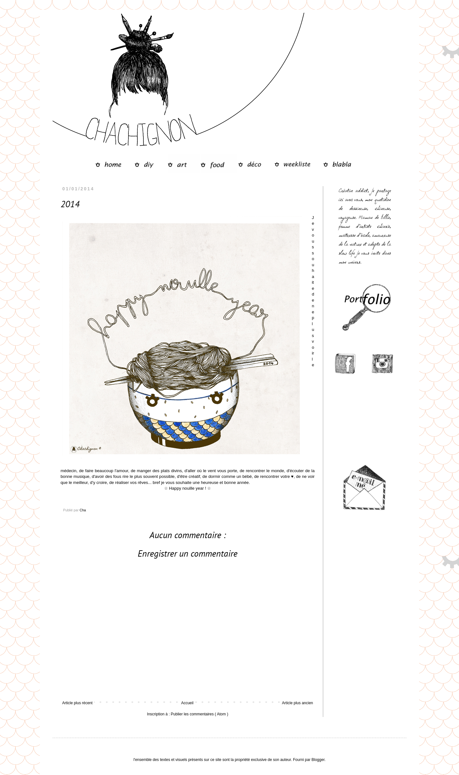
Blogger (317, 759)
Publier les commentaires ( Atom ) (199, 714)
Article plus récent (77, 703)
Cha (83, 510)
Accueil (187, 703)
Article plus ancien (297, 703)
